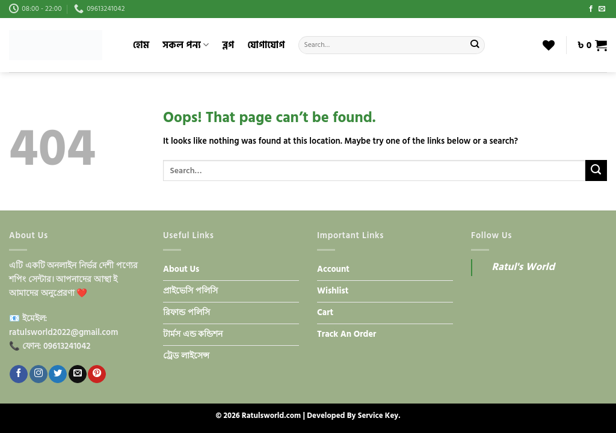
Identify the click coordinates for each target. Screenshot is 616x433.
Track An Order (346, 334)
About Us (181, 269)
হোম (141, 45)
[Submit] (475, 45)
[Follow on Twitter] (58, 374)
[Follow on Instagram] (38, 374)
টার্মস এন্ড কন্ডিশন (193, 334)
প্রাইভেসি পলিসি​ (190, 291)
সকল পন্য (185, 45)
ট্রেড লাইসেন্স (186, 356)
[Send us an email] (602, 9)
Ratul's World (523, 267)
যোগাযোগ (266, 45)
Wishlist (332, 291)
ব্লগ (228, 45)
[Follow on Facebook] (591, 9)
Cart (325, 313)
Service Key (378, 415)
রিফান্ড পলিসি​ (186, 313)
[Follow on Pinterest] (97, 374)
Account (333, 269)
